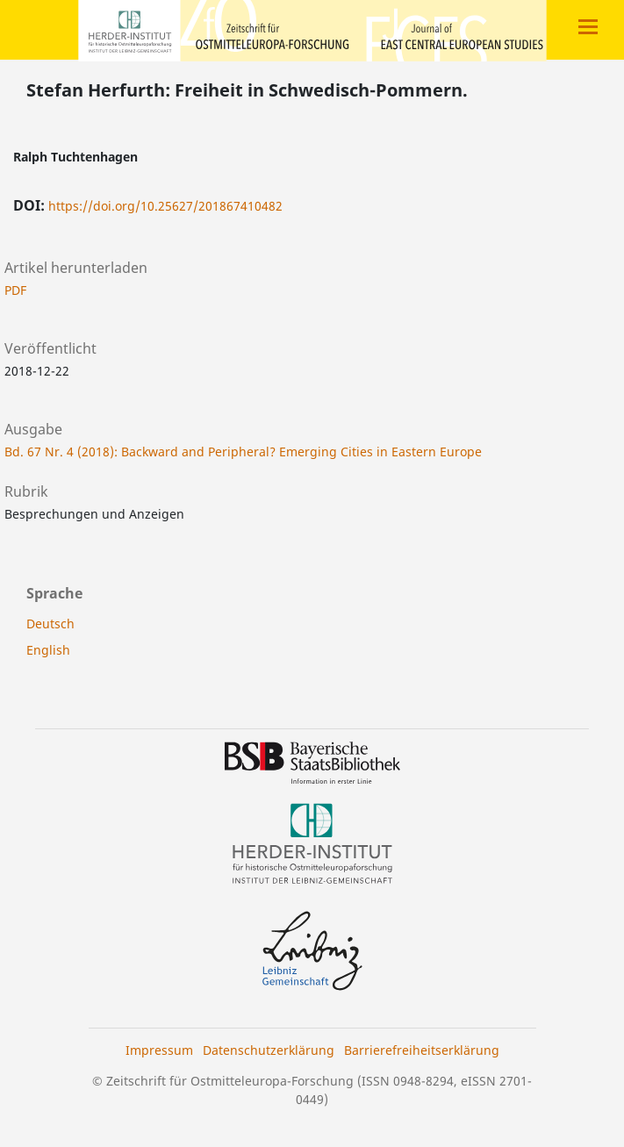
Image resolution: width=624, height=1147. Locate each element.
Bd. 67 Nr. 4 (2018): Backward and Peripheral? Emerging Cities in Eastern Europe (243, 451)
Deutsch (50, 623)
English (48, 650)
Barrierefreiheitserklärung (421, 1050)
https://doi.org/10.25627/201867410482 (165, 205)
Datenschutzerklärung (268, 1050)
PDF (15, 290)
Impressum (159, 1050)
